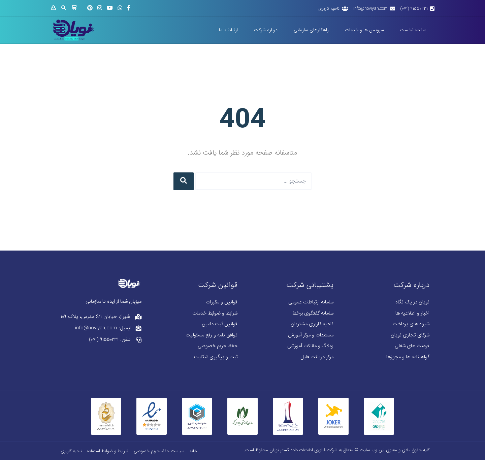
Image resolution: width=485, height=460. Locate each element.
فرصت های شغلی (412, 346)
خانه (193, 451)
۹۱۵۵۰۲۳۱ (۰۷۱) (414, 8)
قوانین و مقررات (221, 302)
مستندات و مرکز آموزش (310, 335)
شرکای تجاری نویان (410, 335)
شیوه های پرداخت (411, 324)
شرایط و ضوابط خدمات (214, 313)
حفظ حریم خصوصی (217, 346)
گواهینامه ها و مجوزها (407, 357)
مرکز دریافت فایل (316, 357)
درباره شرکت (266, 30)
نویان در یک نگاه (412, 302)
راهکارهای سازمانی (311, 30)
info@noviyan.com (370, 8)
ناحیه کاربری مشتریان (312, 324)
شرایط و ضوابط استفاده (108, 451)
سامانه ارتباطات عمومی (310, 302)
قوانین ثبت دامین (219, 324)
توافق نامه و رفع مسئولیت (211, 335)
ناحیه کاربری (329, 8)
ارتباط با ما (228, 30)
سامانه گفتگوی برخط (312, 313)
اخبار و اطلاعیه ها (412, 313)
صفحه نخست (413, 30)
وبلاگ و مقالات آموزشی (310, 346)
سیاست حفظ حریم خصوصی (159, 451)
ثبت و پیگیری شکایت (215, 357)
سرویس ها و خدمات (364, 30)
